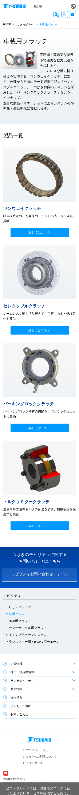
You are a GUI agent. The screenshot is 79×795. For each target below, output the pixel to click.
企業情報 (16, 663)
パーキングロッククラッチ (28, 404)
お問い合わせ (19, 714)
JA (57, 14)
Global (73, 6)
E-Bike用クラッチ (18, 621)
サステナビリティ (22, 680)
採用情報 (16, 697)
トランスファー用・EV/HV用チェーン (32, 641)
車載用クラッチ (17, 614)
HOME (7, 24)
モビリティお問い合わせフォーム (39, 574)
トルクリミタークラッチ (26, 501)
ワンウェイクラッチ (22, 208)
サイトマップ (34, 763)
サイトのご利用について (41, 756)
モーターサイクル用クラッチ (26, 628)
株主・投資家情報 (22, 672)
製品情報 (16, 689)
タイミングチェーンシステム (26, 634)
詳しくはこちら (39, 232)
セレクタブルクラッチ (24, 306)
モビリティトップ (18, 607)
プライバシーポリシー (40, 750)
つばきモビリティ (25, 24)
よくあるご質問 (21, 706)
